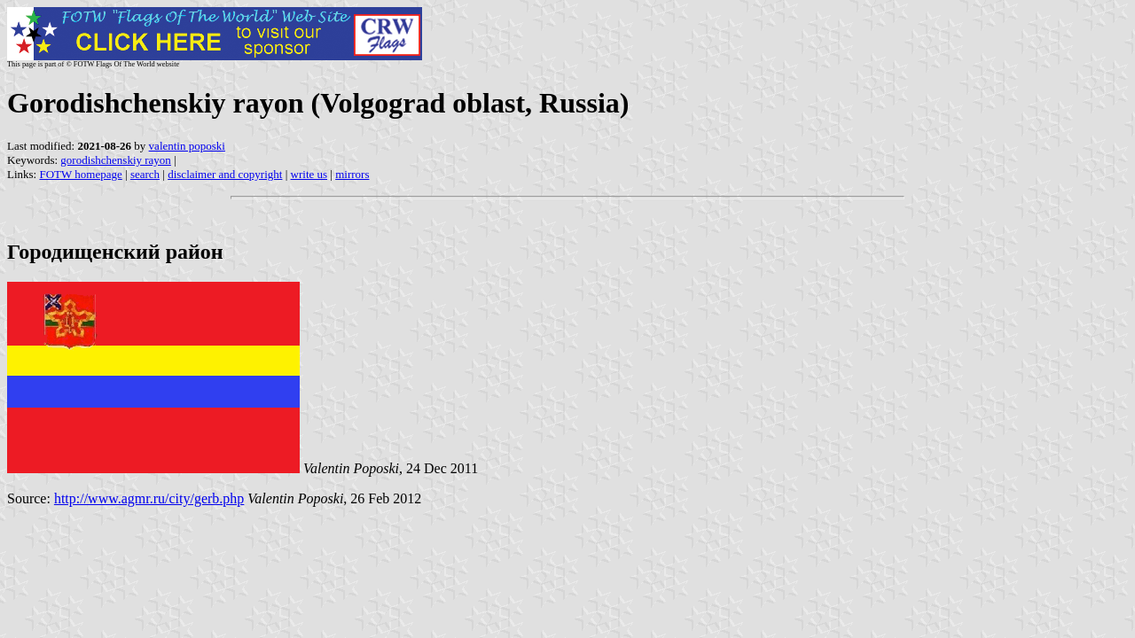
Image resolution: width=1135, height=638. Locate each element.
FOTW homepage (80, 174)
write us (309, 174)
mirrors (352, 174)
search (145, 174)
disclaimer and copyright (225, 174)
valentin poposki (187, 145)
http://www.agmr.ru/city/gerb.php (149, 498)
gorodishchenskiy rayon (115, 160)
